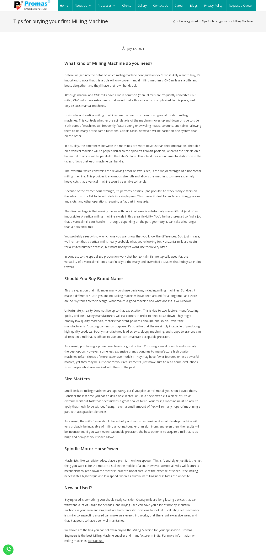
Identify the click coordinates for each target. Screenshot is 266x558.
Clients (126, 5)
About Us (83, 5)
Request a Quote (240, 5)
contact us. (96, 541)
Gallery (142, 5)
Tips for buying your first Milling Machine (227, 21)
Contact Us (160, 5)
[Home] (173, 21)
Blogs (194, 5)
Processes (107, 5)
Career (179, 5)
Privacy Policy (213, 5)
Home (64, 5)
